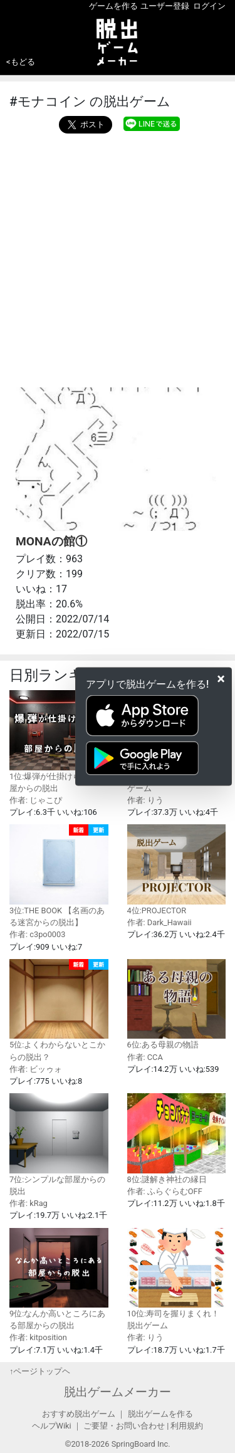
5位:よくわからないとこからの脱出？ (58, 1010)
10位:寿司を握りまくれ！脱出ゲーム (176, 1279)
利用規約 (186, 1425)
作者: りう (145, 800)
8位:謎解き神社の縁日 (176, 1138)
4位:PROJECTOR (176, 869)
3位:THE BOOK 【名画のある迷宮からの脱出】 (58, 875)
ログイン (209, 6)
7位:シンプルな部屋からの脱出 (58, 1144)
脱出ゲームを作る (160, 1414)
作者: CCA (145, 1057)
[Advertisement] (117, 257)
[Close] (221, 678)
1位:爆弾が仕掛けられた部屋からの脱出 (58, 741)
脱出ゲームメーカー (117, 1392)
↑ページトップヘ (39, 1371)
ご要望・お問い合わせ (124, 1425)
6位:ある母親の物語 (176, 1004)
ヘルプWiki (51, 1425)
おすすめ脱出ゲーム (78, 1414)
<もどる (20, 61)
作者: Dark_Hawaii (159, 922)
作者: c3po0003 (37, 934)
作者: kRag (28, 1203)
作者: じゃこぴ (35, 800)
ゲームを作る (113, 6)
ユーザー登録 (164, 6)
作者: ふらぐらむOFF (164, 1191)
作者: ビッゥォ (35, 1069)
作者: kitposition (38, 1337)
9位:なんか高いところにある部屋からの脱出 (58, 1279)
